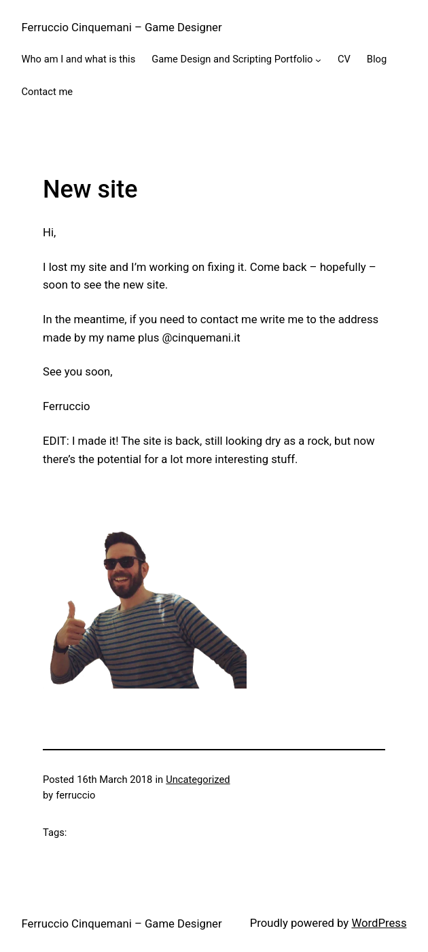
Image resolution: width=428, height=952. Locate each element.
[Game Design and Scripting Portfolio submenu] (318, 60)
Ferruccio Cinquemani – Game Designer (122, 27)
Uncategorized (198, 779)
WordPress (378, 923)
